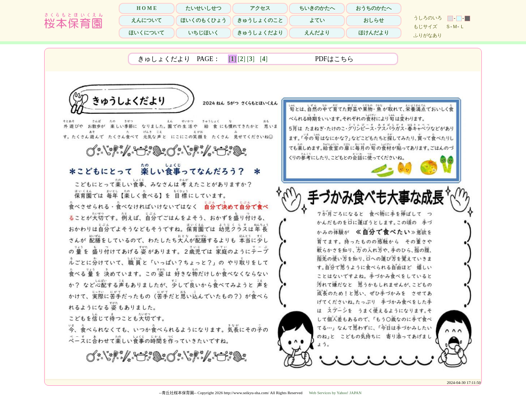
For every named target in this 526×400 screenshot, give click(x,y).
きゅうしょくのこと (260, 20)
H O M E (147, 8)
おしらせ (373, 20)
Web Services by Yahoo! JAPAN (335, 392)
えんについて (146, 20)
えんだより (317, 32)
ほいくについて (146, 32)
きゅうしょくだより (260, 32)
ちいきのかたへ (317, 8)
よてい (317, 20)
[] (232, 59)
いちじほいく (203, 32)
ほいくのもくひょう (203, 20)
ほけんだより (373, 32)
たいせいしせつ (203, 8)
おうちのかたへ (374, 8)
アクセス (260, 8)
